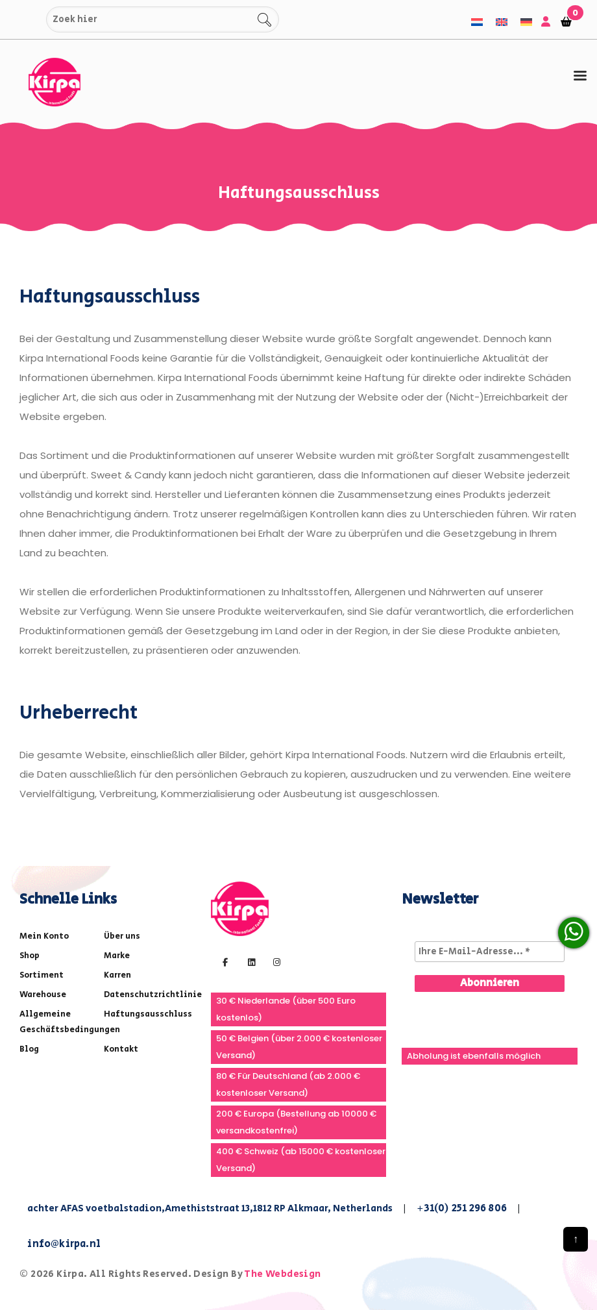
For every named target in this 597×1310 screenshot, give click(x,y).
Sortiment (41, 975)
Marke (117, 956)
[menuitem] (477, 22)
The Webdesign (282, 1274)
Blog (29, 1049)
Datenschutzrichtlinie (153, 995)
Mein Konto (44, 936)
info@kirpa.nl (64, 1244)
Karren (117, 975)
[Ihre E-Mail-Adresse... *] (489, 951)
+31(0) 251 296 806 (462, 1208)
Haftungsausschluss (148, 1014)
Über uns (122, 936)
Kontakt (121, 1049)
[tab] (580, 76)
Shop (29, 956)
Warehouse (42, 995)
